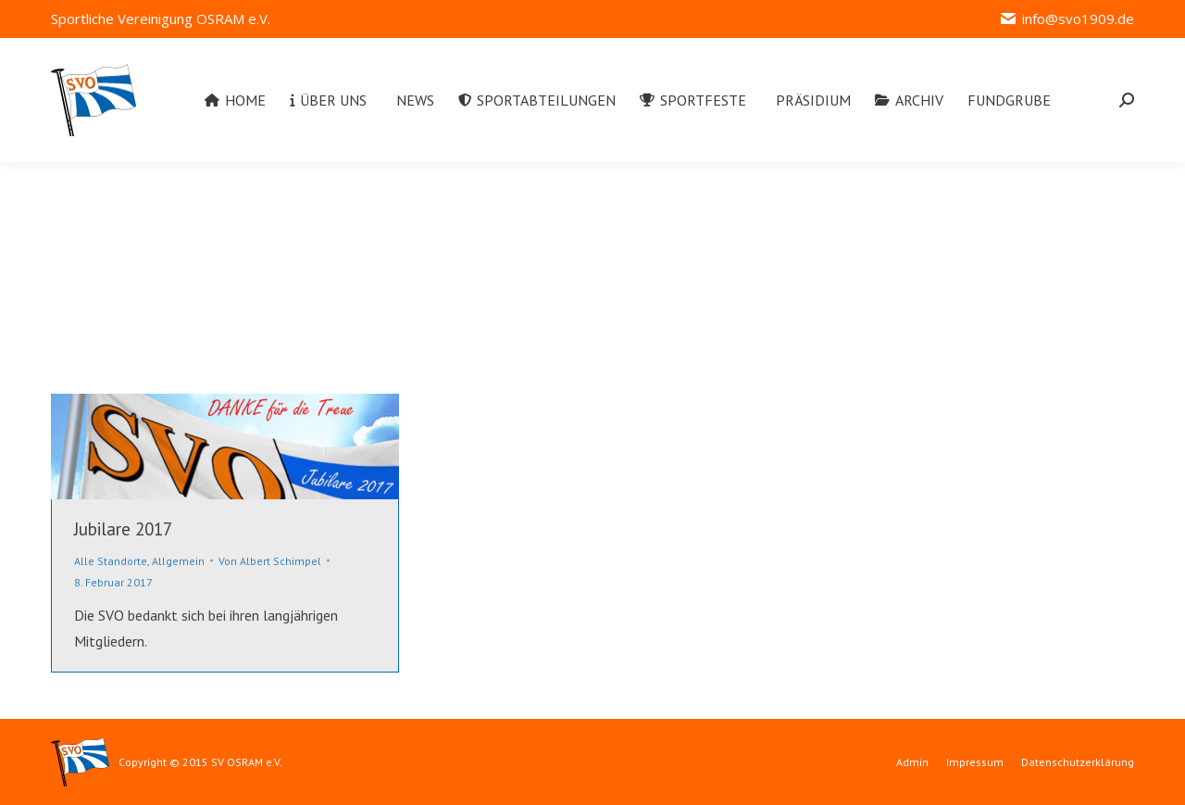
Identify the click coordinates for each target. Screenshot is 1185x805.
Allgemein (178, 561)
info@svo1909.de (1066, 19)
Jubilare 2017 (123, 529)
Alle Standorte (110, 561)
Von (269, 561)
